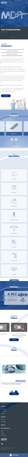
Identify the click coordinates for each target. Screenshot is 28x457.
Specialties (3, 421)
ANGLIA (6, 449)
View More (6, 95)
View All (14, 393)
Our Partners (3, 411)
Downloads (3, 435)
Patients (3, 425)
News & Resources (5, 428)
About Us (3, 406)
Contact (3, 413)
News (2, 430)
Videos (2, 433)
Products (3, 416)
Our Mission (3, 409)
